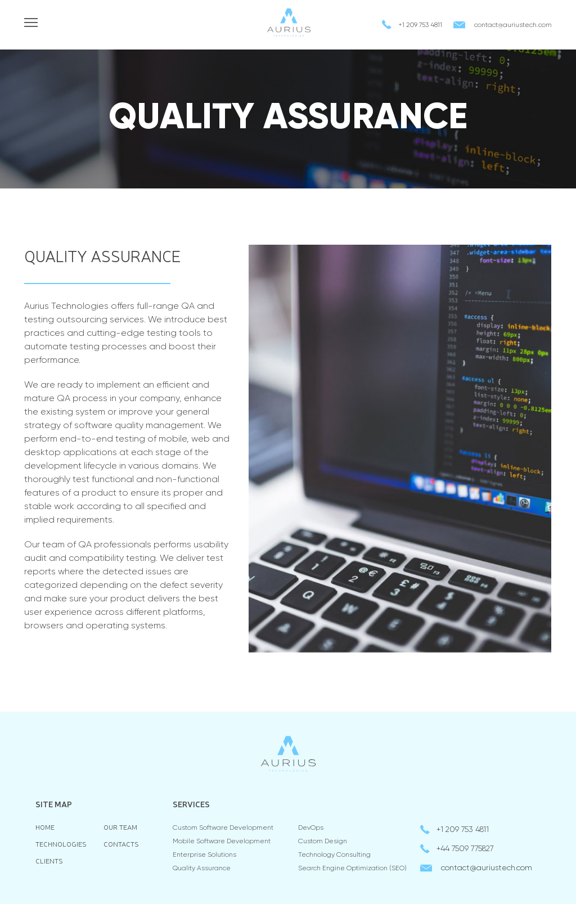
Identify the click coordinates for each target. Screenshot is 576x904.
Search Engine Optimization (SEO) (352, 868)
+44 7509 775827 (465, 848)
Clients (49, 861)
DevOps (310, 828)
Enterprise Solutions (204, 855)
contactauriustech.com (513, 25)
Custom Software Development (223, 828)
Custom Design (322, 841)
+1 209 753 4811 (420, 25)
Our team (120, 827)
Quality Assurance (202, 868)
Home (45, 827)
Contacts (121, 844)
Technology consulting (334, 855)
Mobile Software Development (222, 841)
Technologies (61, 844)
